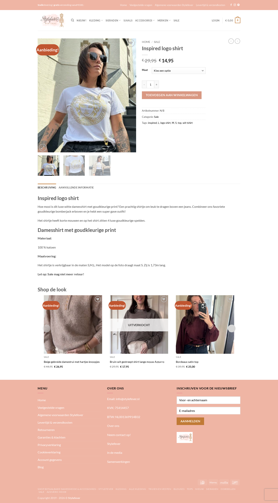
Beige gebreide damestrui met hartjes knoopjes (72, 361)
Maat (145, 70)
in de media (114, 452)
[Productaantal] (150, 84)
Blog (41, 467)
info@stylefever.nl (128, 399)
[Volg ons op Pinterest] (238, 5)
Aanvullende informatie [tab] (76, 187)
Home (123, 5)
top (179, 122)
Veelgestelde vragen (141, 5)
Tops (190, 489)
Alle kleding (137, 489)
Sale (177, 20)
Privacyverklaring (49, 445)
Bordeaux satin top (187, 361)
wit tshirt (188, 122)
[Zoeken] (72, 20)
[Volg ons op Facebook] (231, 5)
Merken (164, 20)
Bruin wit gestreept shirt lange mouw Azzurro (137, 361)
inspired (152, 122)
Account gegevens (50, 459)
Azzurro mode (57, 491)
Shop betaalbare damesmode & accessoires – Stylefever (75, 489)
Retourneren (46, 430)
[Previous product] (237, 41)
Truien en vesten (159, 489)
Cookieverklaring (49, 452)
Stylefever (113, 443)
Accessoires (145, 20)
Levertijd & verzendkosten (210, 5)
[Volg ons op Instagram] (235, 5)
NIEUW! (81, 20)
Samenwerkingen (118, 461)
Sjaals (128, 20)
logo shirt (165, 122)
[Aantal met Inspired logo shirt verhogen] (156, 84)
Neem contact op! (119, 435)
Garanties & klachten (51, 437)
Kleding (96, 20)
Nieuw (199, 489)
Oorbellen (228, 489)
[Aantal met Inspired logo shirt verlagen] (144, 84)
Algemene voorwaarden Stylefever (174, 5)
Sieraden (113, 20)
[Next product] (231, 41)
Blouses (179, 489)
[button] (216, 20)
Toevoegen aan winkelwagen (172, 95)
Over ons (113, 426)
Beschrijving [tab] (47, 187)
